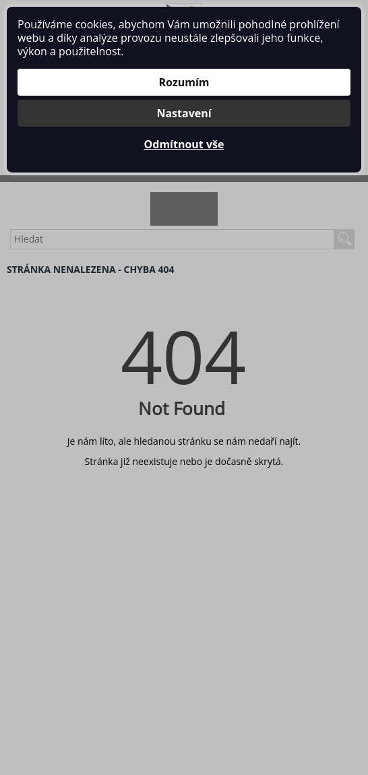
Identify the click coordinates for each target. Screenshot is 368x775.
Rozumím (183, 82)
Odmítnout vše (184, 144)
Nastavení (183, 113)
